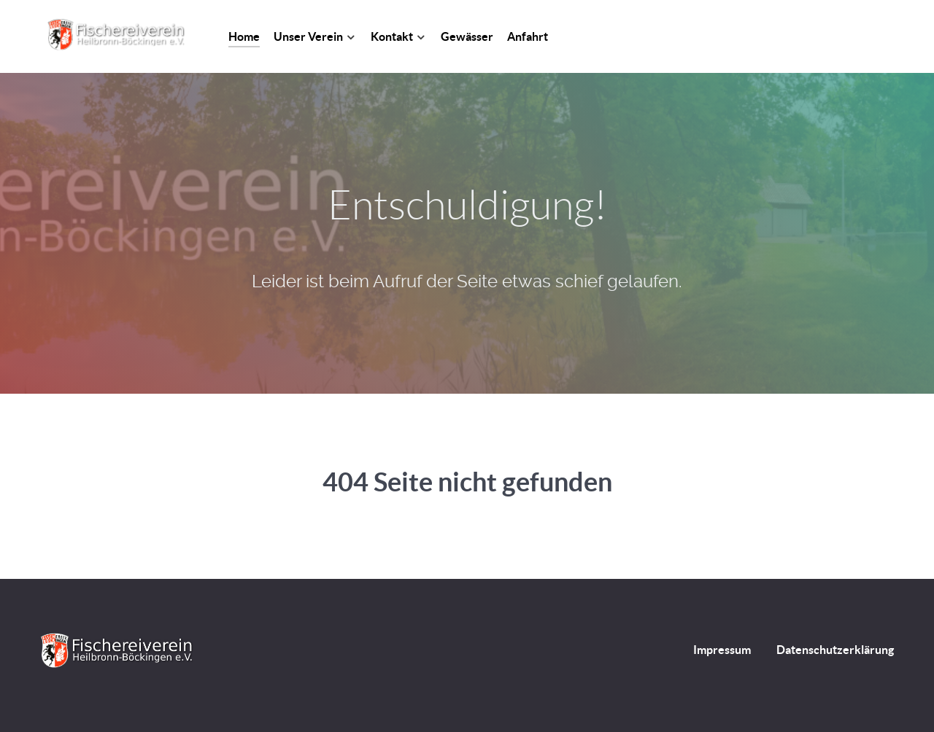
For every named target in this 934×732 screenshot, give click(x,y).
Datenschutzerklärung (835, 649)
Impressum (722, 649)
